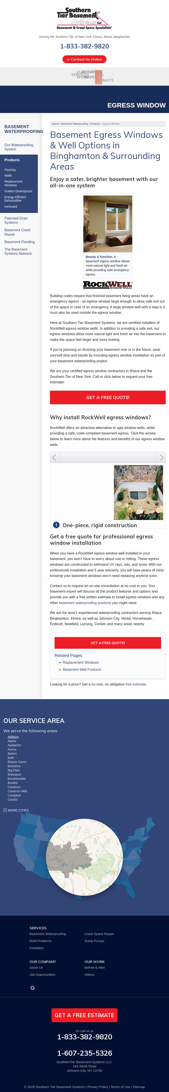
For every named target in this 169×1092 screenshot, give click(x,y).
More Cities (18, 806)
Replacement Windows (81, 659)
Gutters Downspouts (18, 187)
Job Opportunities (42, 971)
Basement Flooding (19, 238)
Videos (89, 971)
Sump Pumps (94, 937)
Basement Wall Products (82, 666)
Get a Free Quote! (108, 393)
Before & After (94, 964)
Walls (8, 172)
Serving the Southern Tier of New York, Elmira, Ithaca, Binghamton (84, 37)
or (84, 59)
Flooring (10, 166)
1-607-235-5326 (84, 1049)
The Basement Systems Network (18, 248)
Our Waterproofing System (18, 143)
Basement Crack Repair (17, 228)
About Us (36, 964)
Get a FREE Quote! (108, 639)
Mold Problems (40, 937)
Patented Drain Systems (16, 217)
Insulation (36, 944)
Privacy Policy (98, 1083)
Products (12, 156)
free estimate (136, 680)
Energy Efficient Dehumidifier (15, 195)
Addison (13, 733)
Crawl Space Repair (99, 930)
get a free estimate (84, 1011)
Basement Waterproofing (21, 125)
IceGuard (10, 203)
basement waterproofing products (85, 599)
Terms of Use (120, 1083)
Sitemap (139, 1083)
